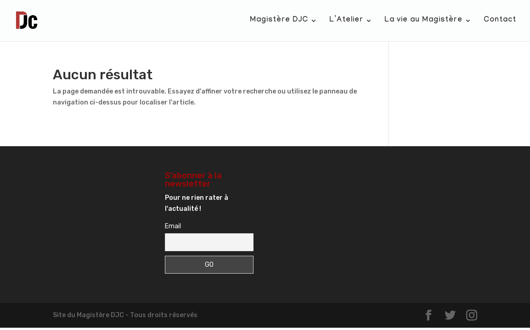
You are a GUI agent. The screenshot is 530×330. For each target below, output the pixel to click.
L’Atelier (346, 21)
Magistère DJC (279, 21)
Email (173, 226)
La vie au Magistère (423, 21)
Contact (500, 21)
